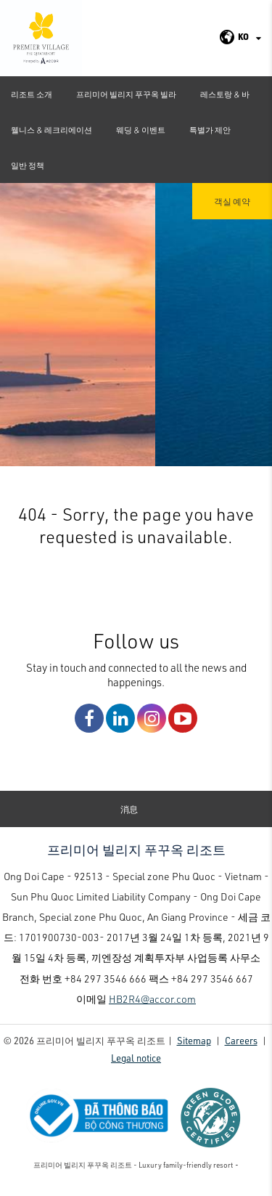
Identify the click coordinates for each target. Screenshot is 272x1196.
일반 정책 (27, 165)
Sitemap (194, 1046)
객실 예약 (232, 201)
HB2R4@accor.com (152, 1005)
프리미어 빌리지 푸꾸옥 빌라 (126, 94)
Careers (241, 1046)
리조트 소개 (31, 94)
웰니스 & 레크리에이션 (51, 129)
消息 (129, 815)
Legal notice (136, 1063)
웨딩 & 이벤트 (140, 129)
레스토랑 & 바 (225, 94)
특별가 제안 (210, 129)
